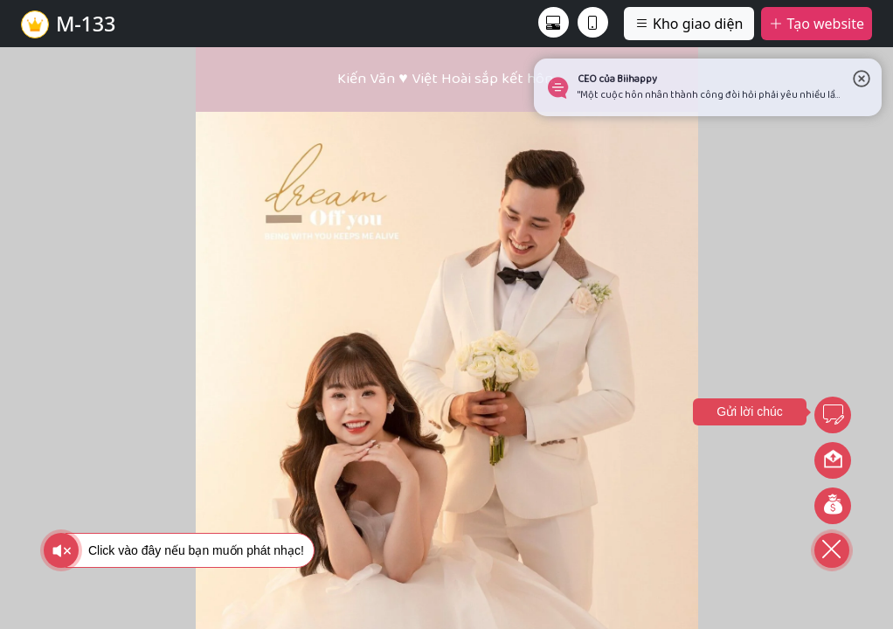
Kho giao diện (689, 23)
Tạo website (816, 23)
